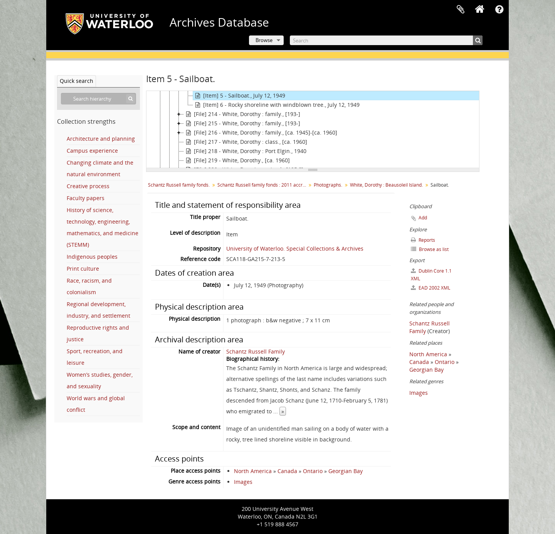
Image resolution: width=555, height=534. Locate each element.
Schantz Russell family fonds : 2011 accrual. (262, 185)
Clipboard (460, 9)
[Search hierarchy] (98, 98)
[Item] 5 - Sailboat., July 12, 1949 (239, 95)
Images (243, 481)
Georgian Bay (345, 471)
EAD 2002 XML (430, 288)
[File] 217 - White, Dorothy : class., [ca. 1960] (245, 142)
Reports (423, 240)
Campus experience (92, 150)
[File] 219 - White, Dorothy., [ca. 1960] (237, 160)
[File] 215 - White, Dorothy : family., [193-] (242, 123)
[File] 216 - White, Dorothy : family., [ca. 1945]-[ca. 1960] (260, 132)
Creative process (88, 186)
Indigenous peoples (92, 256)
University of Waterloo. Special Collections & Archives (294, 248)
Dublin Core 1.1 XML (431, 275)
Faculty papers (85, 198)
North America (253, 471)
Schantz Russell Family (255, 351)
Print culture (83, 268)
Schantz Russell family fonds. (179, 185)
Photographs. (328, 185)
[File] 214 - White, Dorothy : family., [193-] (242, 114)
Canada (287, 471)
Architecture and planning (101, 138)
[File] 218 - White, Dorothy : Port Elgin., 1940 (245, 151)
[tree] (312, 129)
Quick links (499, 9)
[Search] (386, 40)
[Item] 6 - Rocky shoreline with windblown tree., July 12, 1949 (276, 104)
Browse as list (430, 249)
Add (423, 217)
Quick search (76, 80)
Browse (264, 40)
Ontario (313, 471)
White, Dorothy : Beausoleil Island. (386, 185)
